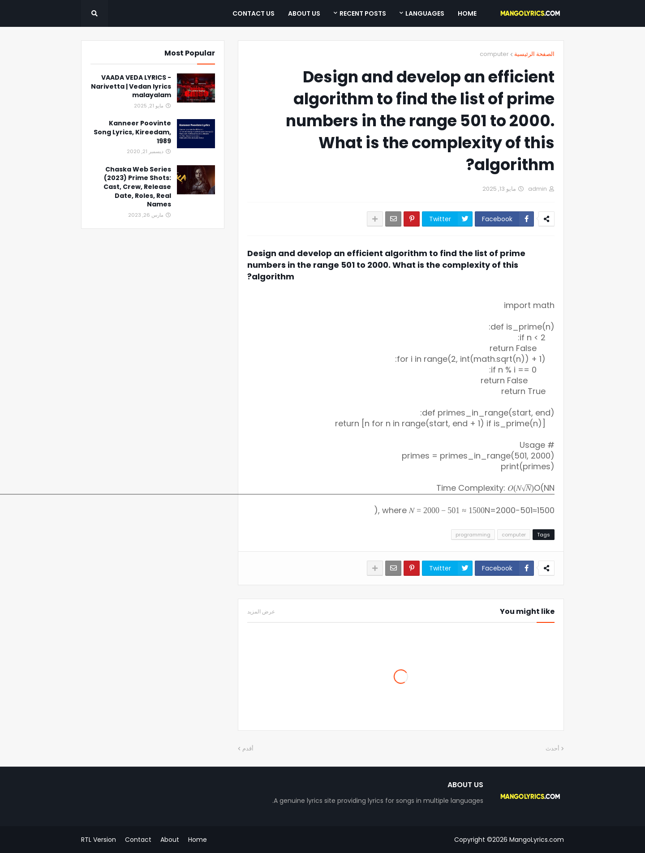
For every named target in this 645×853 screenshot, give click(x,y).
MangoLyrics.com (536, 839)
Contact (138, 839)
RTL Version (98, 839)
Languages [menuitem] (424, 13)
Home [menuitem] (467, 13)
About (169, 839)
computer (494, 54)
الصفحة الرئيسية (534, 54)
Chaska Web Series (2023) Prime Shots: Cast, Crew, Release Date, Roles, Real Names (137, 187)
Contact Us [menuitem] (253, 13)
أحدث (552, 748)
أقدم (248, 748)
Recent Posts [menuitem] (363, 13)
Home (197, 839)
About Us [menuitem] (304, 13)
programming (473, 534)
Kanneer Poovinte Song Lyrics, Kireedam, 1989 (132, 132)
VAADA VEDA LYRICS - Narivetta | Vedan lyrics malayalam (131, 86)
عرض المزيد (261, 611)
